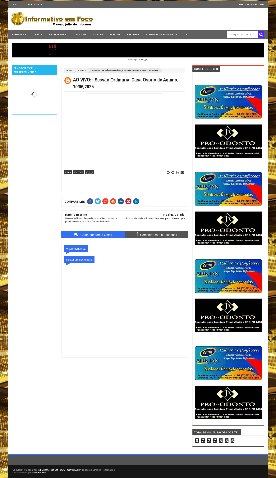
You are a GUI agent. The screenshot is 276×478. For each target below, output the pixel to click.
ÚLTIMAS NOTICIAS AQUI (159, 34)
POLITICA (82, 71)
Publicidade (35, 4)
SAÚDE (38, 34)
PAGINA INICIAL (20, 34)
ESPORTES (133, 34)
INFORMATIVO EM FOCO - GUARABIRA (59, 470)
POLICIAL (81, 34)
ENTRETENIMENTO (59, 34)
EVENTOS (115, 34)
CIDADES (98, 34)
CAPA (14, 4)
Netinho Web (39, 472)
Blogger (144, 59)
